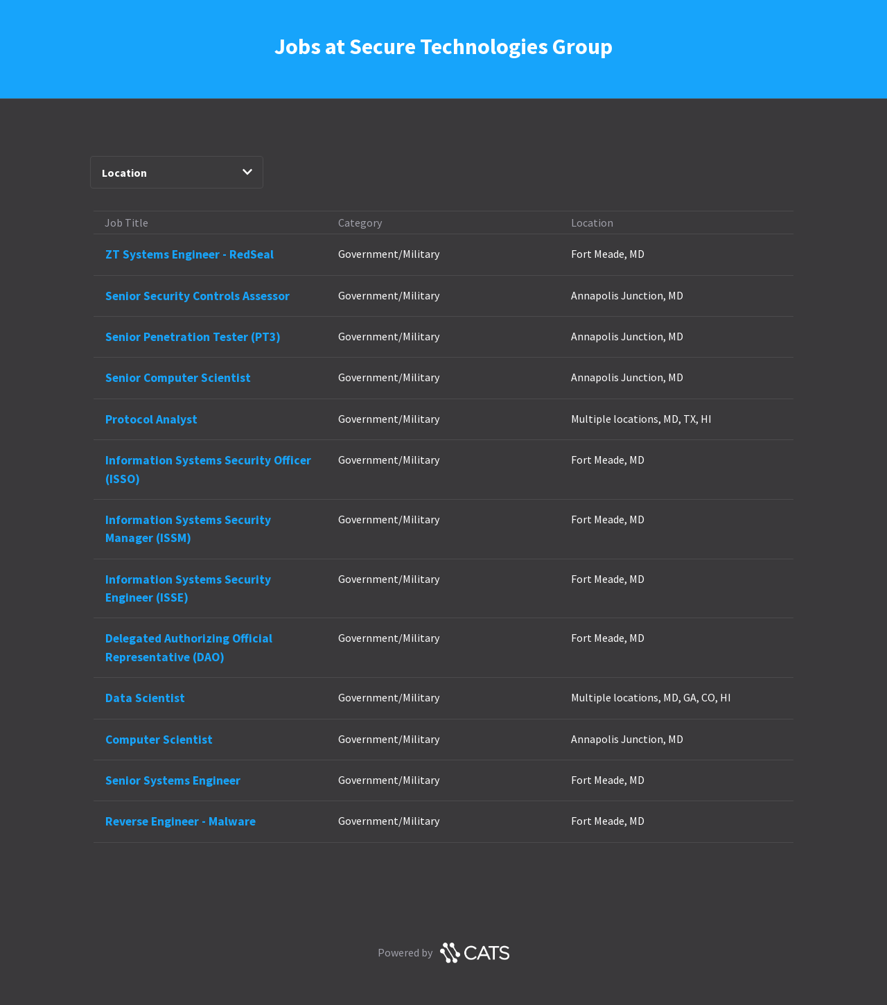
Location (177, 173)
